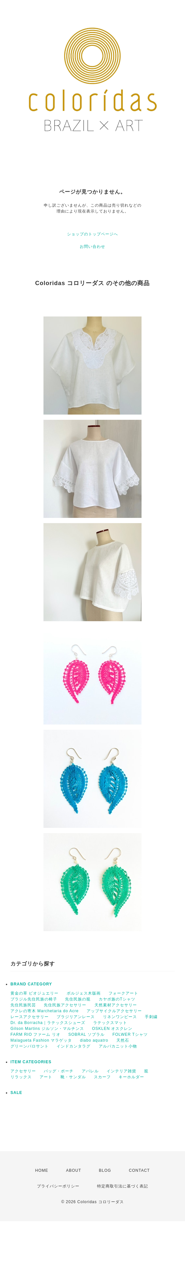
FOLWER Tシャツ (130, 1034)
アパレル (90, 1071)
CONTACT (139, 1170)
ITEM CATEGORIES (30, 1062)
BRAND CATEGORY (31, 984)
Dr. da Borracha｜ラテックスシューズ (47, 1022)
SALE (16, 1092)
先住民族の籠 (78, 999)
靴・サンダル (73, 1077)
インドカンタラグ (74, 1046)
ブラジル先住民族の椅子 (33, 999)
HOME (41, 1170)
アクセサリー (23, 1071)
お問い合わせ (92, 246)
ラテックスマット (110, 1022)
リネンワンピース (120, 1017)
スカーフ (102, 1077)
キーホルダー (131, 1077)
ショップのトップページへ (92, 234)
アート (46, 1077)
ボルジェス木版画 (84, 993)
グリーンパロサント (29, 1046)
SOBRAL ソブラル (86, 1034)
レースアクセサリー (29, 1017)
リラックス (21, 1077)
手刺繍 (151, 1017)
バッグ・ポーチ (59, 1071)
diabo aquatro (94, 1040)
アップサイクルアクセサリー (114, 1011)
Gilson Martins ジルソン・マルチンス (47, 1028)
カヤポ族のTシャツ (117, 999)
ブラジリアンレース (76, 1017)
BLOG (105, 1170)
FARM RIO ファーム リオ (35, 1034)
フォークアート (123, 993)
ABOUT (73, 1170)
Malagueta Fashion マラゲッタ (41, 1040)
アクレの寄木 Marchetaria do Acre (44, 1011)
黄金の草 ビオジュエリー (34, 993)
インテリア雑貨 (121, 1071)
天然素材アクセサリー (115, 1005)
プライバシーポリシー (58, 1186)
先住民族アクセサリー (65, 1005)
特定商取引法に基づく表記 (122, 1186)
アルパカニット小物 (118, 1046)
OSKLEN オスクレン (112, 1028)
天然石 (122, 1040)
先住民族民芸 (23, 1005)
